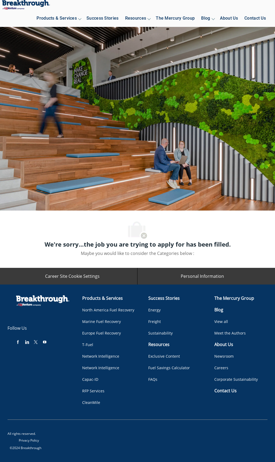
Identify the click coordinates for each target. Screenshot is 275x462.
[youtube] (44, 342)
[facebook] (18, 342)
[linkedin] (27, 342)
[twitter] (36, 342)
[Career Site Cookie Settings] (72, 276)
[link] (26, 5)
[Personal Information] (202, 276)
